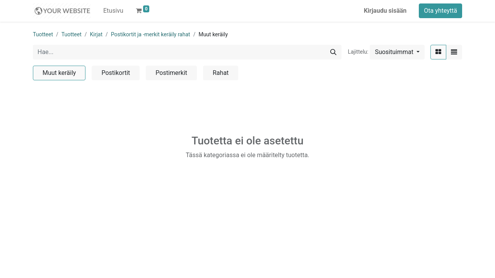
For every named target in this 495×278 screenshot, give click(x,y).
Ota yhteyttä (440, 10)
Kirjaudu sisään (385, 10)
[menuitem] (113, 11)
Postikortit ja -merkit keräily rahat (150, 34)
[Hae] (333, 52)
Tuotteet (43, 34)
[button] (397, 52)
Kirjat (96, 34)
